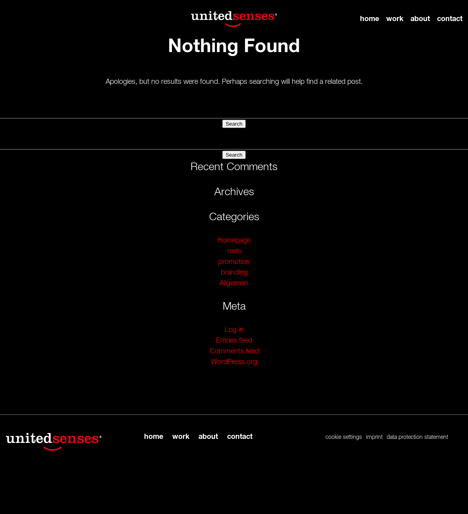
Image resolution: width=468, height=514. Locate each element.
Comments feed (234, 351)
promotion (234, 262)
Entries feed (234, 340)
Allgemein (234, 283)
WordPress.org (234, 362)
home (369, 18)
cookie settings (343, 437)
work (394, 18)
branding (234, 272)
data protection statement (417, 437)
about (420, 18)
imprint (374, 437)
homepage (234, 240)
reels (234, 251)
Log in (234, 330)
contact (449, 18)
